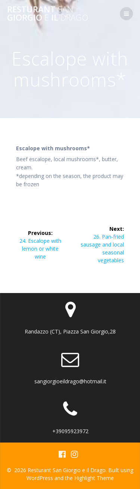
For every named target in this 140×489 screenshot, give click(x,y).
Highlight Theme (94, 478)
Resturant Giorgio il (47, 13)
